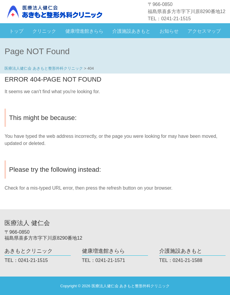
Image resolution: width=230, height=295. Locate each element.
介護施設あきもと (131, 31)
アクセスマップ (204, 31)
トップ (16, 31)
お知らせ (169, 31)
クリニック (44, 31)
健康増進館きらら (84, 31)
